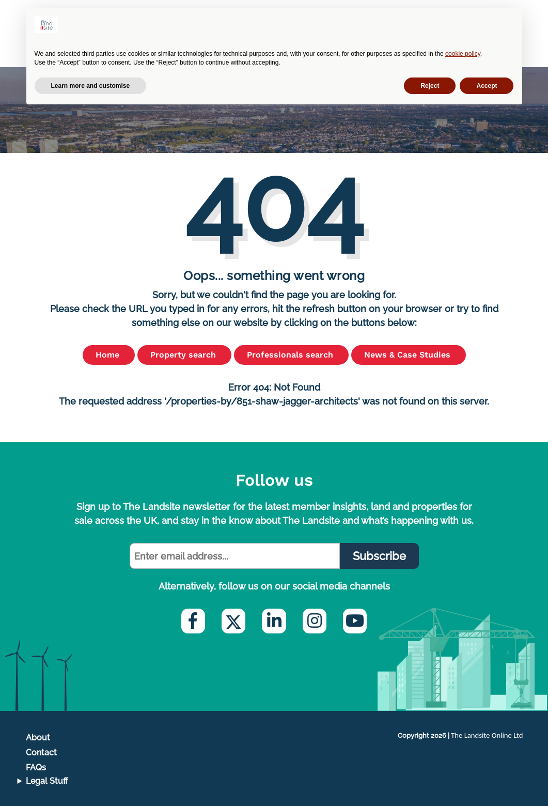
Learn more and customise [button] (90, 85)
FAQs (36, 767)
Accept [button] (486, 85)
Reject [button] (429, 85)
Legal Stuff (47, 781)
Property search (184, 355)
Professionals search (291, 355)
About (38, 737)
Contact (41, 752)
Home (109, 355)
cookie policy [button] (462, 53)
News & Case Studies (408, 355)
